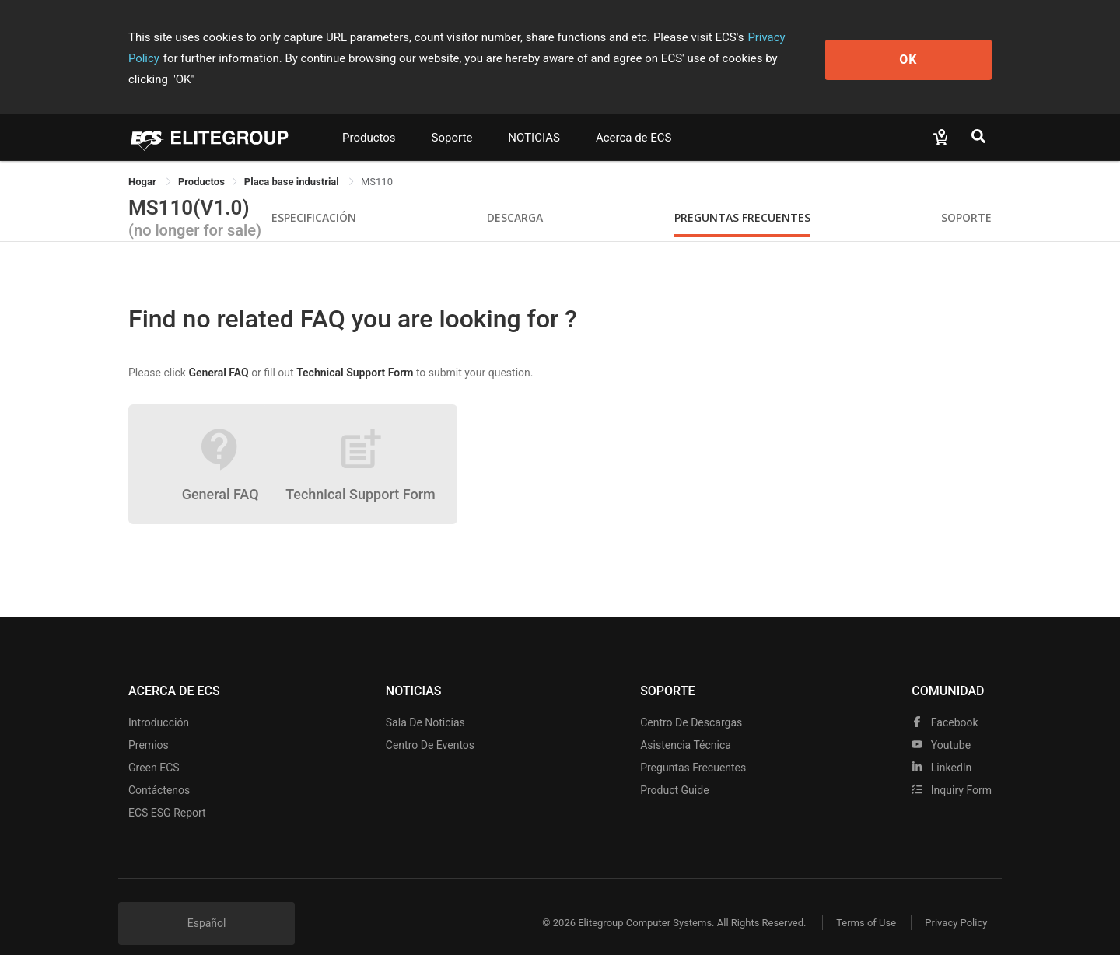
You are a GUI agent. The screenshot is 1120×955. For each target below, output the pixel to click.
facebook (945, 701)
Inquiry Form (952, 769)
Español (206, 902)
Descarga (515, 196)
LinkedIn (941, 746)
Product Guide (674, 769)
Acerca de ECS (634, 117)
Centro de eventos (430, 724)
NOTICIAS (534, 117)
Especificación (313, 196)
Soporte (452, 117)
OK (928, 47)
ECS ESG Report (167, 791)
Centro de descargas (691, 701)
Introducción (158, 701)
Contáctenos (159, 769)
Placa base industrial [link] (292, 160)
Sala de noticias (425, 701)
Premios (148, 724)
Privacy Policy (783, 37)
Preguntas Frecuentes (742, 196)
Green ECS (154, 746)
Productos (369, 117)
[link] (201, 160)
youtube (941, 724)
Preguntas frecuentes (693, 746)
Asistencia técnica (685, 724)
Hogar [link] (143, 160)
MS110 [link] (377, 160)
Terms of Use (863, 902)
